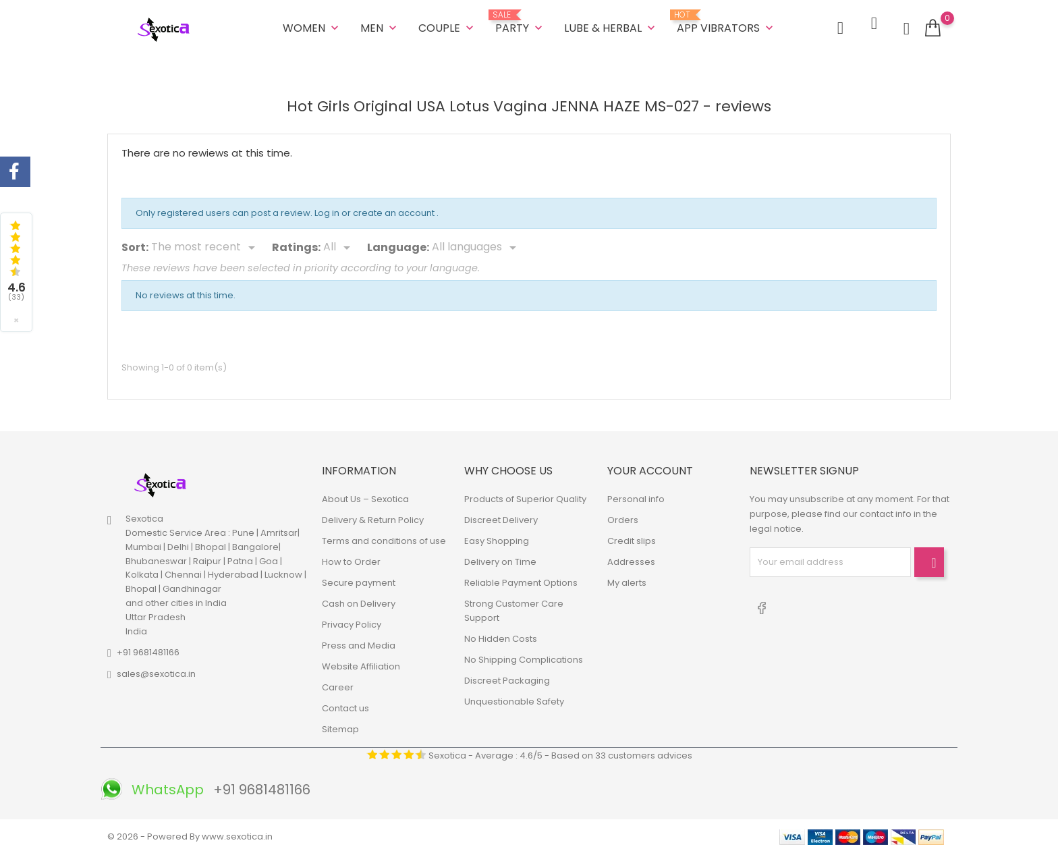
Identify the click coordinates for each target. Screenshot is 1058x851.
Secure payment (358, 580)
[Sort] (205, 246)
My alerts (626, 580)
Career (338, 684)
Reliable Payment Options (521, 580)
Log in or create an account (375, 210)
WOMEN (312, 26)
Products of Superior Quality (525, 496)
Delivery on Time (500, 559)
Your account (650, 468)
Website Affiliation (361, 663)
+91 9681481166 (148, 650)
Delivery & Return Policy (373, 517)
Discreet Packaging (507, 677)
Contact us (345, 705)
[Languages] (476, 246)
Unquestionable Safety (514, 698)
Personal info (636, 496)
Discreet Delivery (501, 517)
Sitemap (340, 726)
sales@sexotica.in (156, 671)
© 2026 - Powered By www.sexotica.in (190, 833)
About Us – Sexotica (365, 496)
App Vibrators (726, 21)
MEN (379, 26)
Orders (622, 517)
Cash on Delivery (358, 601)
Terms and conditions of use (384, 538)
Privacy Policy (351, 621)
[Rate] (339, 246)
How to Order (351, 559)
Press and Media (358, 642)
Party (520, 21)
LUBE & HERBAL (611, 26)
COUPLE (447, 26)
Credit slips (631, 538)
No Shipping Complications (523, 657)
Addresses (631, 559)
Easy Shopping (496, 538)
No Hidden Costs (500, 636)
